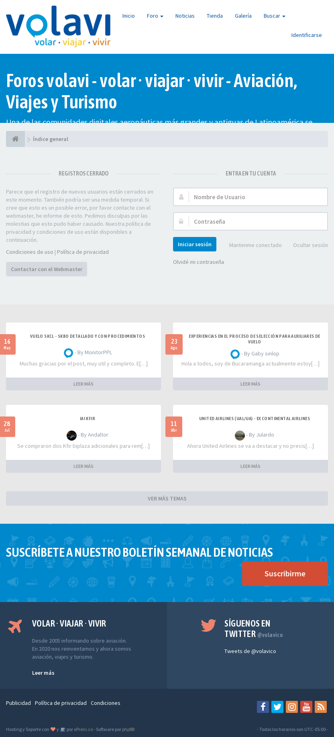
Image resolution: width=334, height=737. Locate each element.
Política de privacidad (83, 251)
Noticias (185, 15)
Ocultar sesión (306, 245)
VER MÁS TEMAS (167, 498)
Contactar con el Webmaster (46, 269)
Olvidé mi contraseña (198, 261)
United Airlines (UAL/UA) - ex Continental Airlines (254, 418)
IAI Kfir (87, 418)
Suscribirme (285, 573)
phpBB (128, 729)
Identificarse (306, 35)
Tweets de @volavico (250, 651)
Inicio (128, 15)
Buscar (274, 15)
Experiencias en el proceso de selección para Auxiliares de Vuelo (254, 339)
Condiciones (105, 702)
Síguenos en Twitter (253, 628)
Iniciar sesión (195, 244)
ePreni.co (83, 729)
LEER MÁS (83, 384)
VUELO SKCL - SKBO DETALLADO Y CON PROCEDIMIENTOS (87, 336)
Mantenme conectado (251, 245)
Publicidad (18, 702)
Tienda (215, 15)
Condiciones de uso (29, 251)
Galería (243, 15)
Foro (155, 15)
